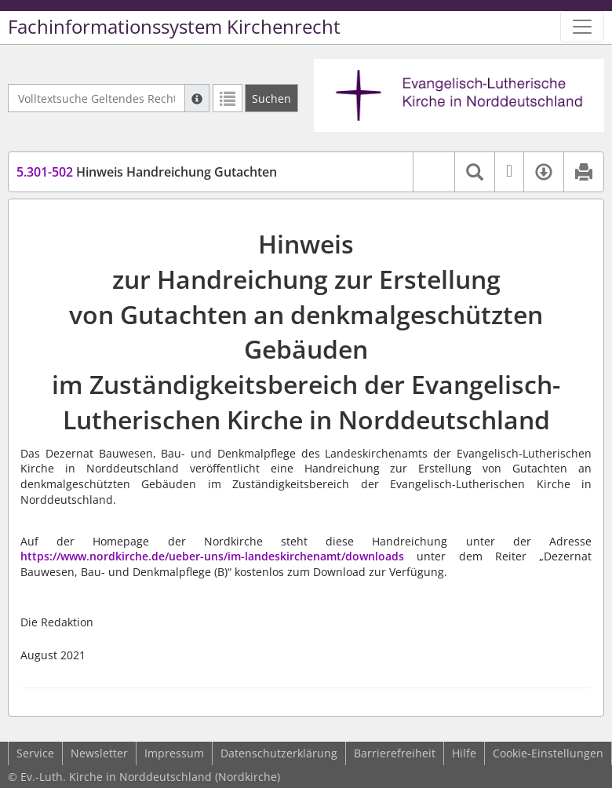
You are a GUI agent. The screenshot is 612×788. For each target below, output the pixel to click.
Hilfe (464, 753)
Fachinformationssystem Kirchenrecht (174, 26)
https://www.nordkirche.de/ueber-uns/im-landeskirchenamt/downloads (212, 556)
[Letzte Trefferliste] (227, 98)
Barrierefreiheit (394, 753)
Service (35, 753)
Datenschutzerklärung (278, 753)
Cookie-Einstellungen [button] (548, 753)
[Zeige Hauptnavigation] (582, 26)
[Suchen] (271, 98)
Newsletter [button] (99, 753)
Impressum (174, 753)
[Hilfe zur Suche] (196, 98)
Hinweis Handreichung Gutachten (146, 172)
